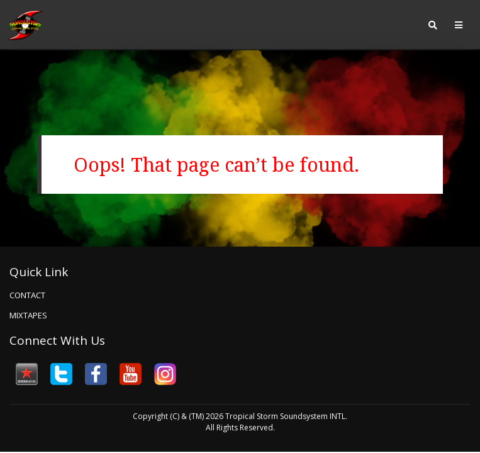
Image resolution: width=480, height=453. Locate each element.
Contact (27, 295)
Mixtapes (28, 315)
